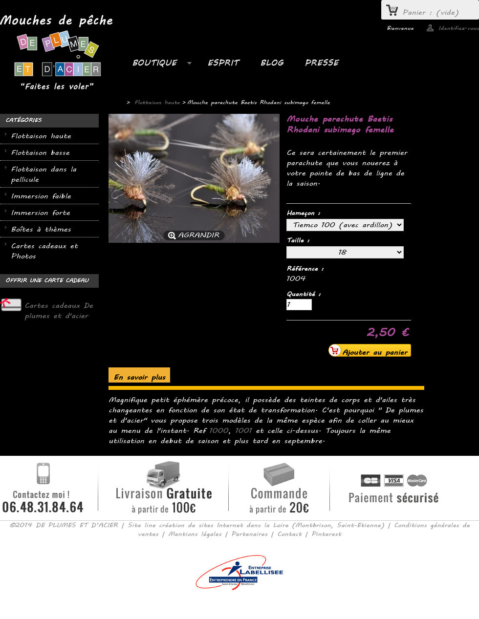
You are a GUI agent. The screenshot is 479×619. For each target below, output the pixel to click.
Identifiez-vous (458, 27)
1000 (218, 431)
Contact (289, 534)
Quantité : (303, 294)
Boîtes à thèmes (41, 229)
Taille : (299, 240)
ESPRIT (223, 62)
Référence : (305, 268)
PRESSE (321, 62)
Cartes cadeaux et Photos (44, 251)
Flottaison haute (41, 136)
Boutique (157, 65)
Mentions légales (194, 534)
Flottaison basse (40, 153)
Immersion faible (41, 196)
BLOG (271, 62)
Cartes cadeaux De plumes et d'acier (58, 310)
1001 (243, 431)
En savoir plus (139, 377)
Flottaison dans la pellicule (43, 174)
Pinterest (326, 534)
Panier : (430, 12)
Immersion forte (40, 213)
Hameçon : (305, 213)
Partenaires (249, 534)
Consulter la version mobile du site (240, 604)
